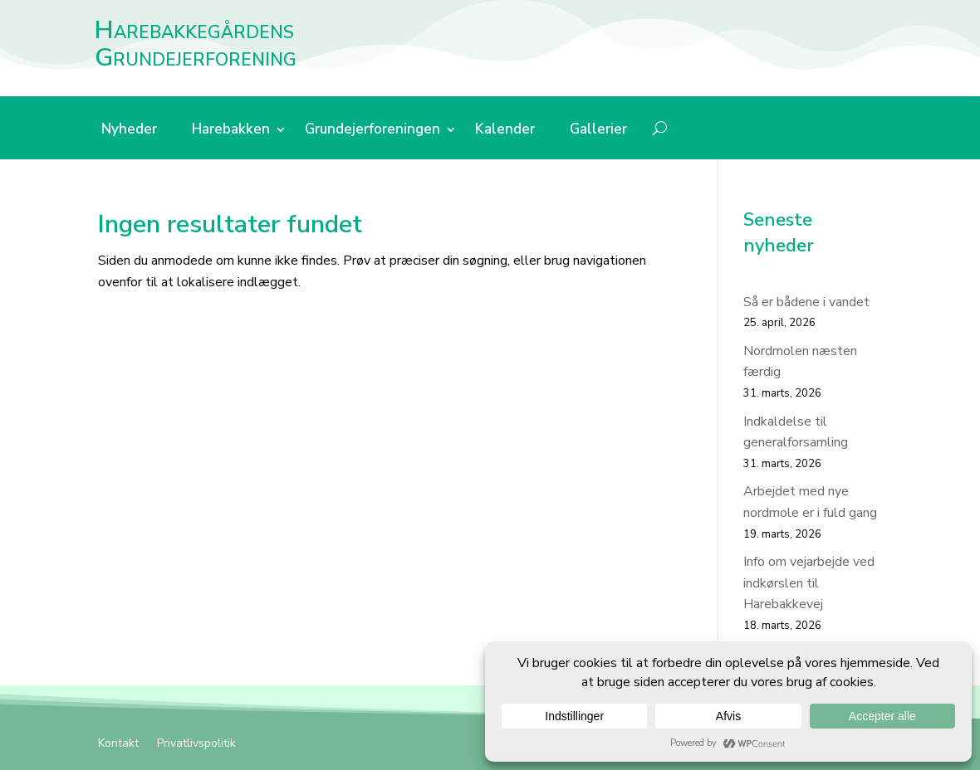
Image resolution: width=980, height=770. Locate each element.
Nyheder (129, 131)
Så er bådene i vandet (806, 302)
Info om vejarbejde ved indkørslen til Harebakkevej (809, 583)
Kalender (505, 131)
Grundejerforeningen (372, 131)
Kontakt (118, 744)
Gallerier (598, 131)
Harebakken (231, 131)
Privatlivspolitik (196, 744)
